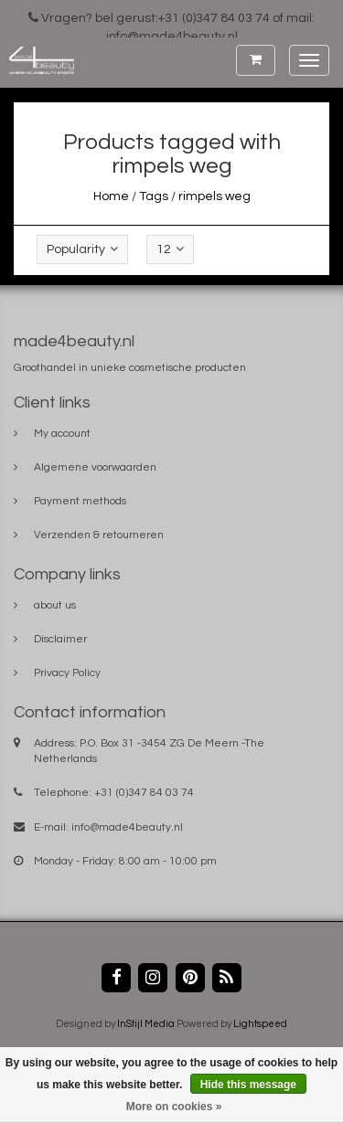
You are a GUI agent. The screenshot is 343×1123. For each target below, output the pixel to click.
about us (55, 605)
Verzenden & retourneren (99, 535)
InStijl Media (146, 1024)
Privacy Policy (67, 673)
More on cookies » (174, 1106)
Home (111, 196)
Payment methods (80, 501)
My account (62, 434)
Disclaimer (60, 639)
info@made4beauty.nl (127, 827)
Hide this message (248, 1084)
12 (170, 249)
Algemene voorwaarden (95, 467)
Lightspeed (260, 1024)
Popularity (82, 249)
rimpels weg (214, 196)
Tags (153, 196)
